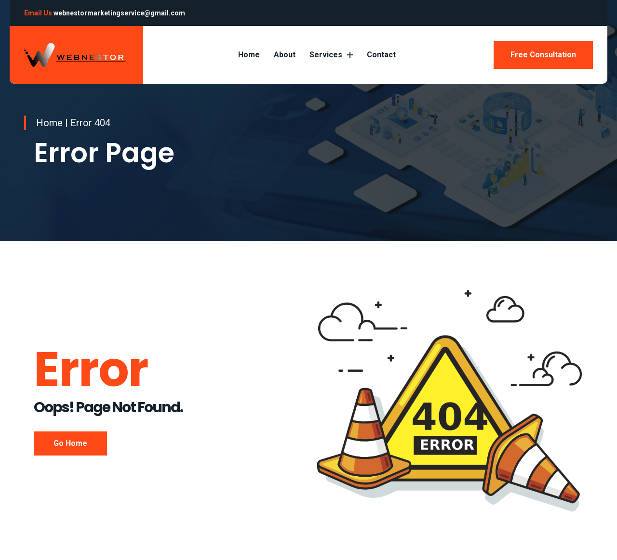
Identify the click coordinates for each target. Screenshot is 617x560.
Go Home (70, 443)
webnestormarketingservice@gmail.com (119, 13)
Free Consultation (543, 54)
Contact (381, 54)
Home (249, 54)
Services (331, 54)
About (284, 54)
